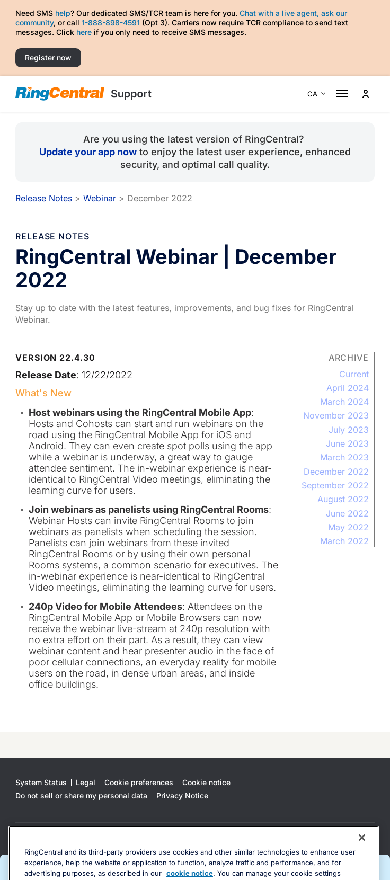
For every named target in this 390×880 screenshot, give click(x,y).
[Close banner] (362, 861)
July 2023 (349, 429)
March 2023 (344, 457)
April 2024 (347, 388)
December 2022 (336, 471)
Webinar (99, 198)
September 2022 (335, 485)
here (84, 32)
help (62, 12)
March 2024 (344, 401)
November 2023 (336, 415)
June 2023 (347, 443)
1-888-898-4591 (111, 22)
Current (354, 374)
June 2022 (347, 513)
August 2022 (343, 499)
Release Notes (43, 198)
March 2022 (344, 541)
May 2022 (348, 527)
